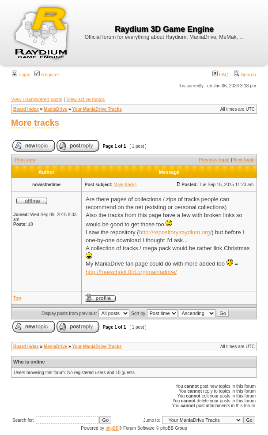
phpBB (112, 428)
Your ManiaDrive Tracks (97, 109)
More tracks (35, 123)
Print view (25, 160)
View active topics (85, 99)
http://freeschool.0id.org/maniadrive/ (131, 272)
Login (21, 74)
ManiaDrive (55, 109)
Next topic (243, 160)
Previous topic (214, 160)
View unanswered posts (36, 99)
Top (17, 298)
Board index (26, 109)
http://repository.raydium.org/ (175, 232)
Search (245, 74)
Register (46, 74)
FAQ (220, 74)
